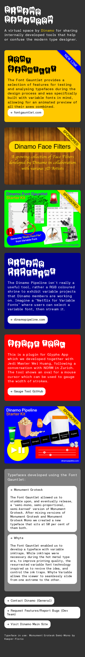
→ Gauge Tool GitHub (26, 391)
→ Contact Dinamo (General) (29, 600)
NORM (48, 367)
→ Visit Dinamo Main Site (27, 624)
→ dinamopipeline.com (27, 319)
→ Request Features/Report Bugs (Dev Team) (37, 612)
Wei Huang (41, 363)
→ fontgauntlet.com (25, 112)
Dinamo (22, 9)
